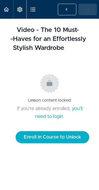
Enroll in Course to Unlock (52, 137)
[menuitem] (19, 9)
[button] (6, 9)
